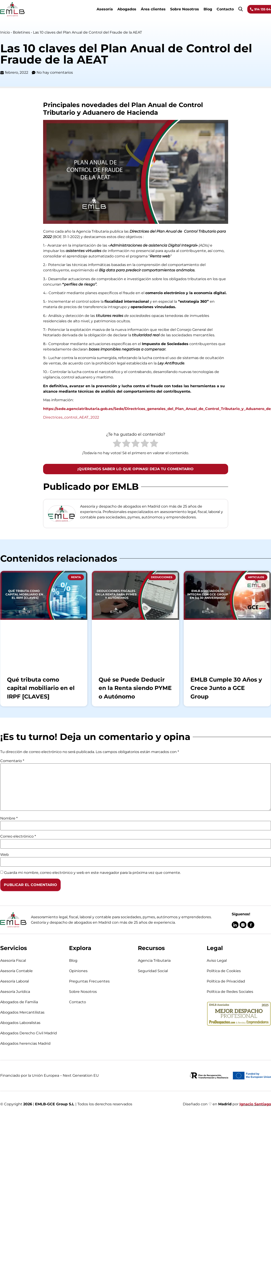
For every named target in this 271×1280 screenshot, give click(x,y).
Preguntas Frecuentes (89, 981)
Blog (208, 9)
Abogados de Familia (19, 1002)
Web (4, 854)
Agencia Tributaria (154, 960)
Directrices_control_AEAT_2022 (71, 417)
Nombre (9, 818)
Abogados (126, 9)
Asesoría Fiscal (13, 960)
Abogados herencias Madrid (25, 1043)
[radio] (117, 444)
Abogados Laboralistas (20, 1023)
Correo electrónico (18, 836)
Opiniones (78, 971)
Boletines (21, 32)
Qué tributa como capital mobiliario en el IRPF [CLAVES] (41, 688)
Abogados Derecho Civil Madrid (28, 1033)
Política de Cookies (224, 971)
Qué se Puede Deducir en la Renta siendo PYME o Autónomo (135, 688)
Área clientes (153, 9)
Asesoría (105, 9)
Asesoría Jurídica (15, 991)
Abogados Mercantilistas (22, 1012)
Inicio (5, 32)
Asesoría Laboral (14, 981)
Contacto (225, 9)
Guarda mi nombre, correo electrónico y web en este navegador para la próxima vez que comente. (92, 873)
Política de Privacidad (226, 981)
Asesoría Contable (16, 971)
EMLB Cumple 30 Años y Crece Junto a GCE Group (226, 688)
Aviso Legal (217, 960)
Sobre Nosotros (184, 9)
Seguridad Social (153, 971)
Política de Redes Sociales (230, 991)
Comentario (12, 761)
